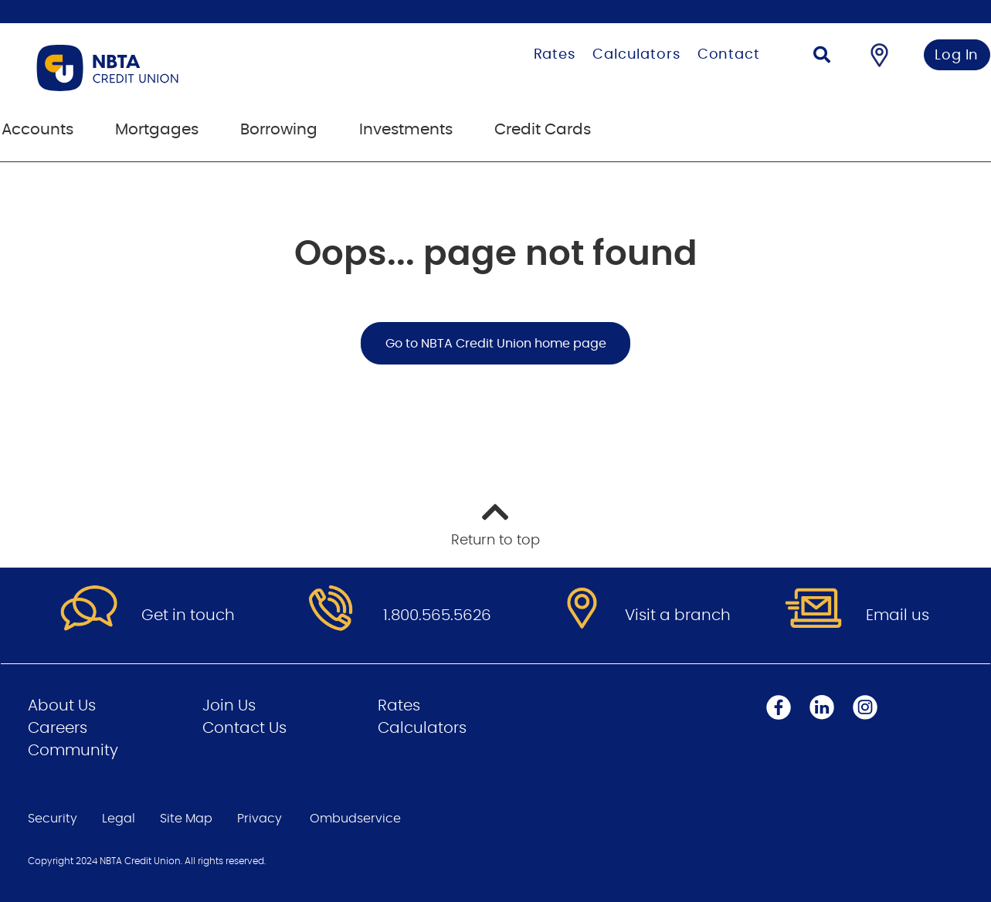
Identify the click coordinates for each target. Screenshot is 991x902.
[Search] (822, 57)
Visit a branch (678, 615)
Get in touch (188, 615)
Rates (555, 55)
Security (52, 818)
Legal (118, 818)
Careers (57, 728)
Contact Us (244, 728)
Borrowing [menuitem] (278, 129)
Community (73, 750)
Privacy (259, 818)
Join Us (229, 706)
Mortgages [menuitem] (157, 129)
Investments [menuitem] (406, 129)
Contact (728, 55)
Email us (897, 615)
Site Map (186, 818)
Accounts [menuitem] (37, 129)
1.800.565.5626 (437, 615)
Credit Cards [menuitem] (542, 129)
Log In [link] (957, 56)
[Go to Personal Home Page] (185, 68)
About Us (62, 706)
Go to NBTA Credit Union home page (495, 343)
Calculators (636, 55)
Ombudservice (355, 818)
